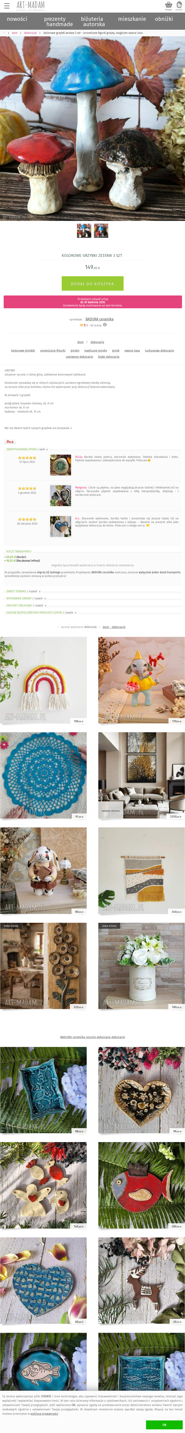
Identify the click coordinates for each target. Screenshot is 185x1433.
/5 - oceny (91, 325)
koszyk (168, 9)
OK (164, 1425)
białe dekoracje (108, 356)
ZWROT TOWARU (23, 591)
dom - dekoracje (114, 627)
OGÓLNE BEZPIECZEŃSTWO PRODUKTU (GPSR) (41, 612)
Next (177, 122)
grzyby (75, 350)
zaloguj (179, 9)
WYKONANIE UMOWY (26, 598)
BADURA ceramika (99, 319)
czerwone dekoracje (79, 356)
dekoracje (97, 342)
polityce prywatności (44, 1413)
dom (80, 342)
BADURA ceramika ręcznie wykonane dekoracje (92, 1037)
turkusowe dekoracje (159, 350)
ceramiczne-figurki (53, 350)
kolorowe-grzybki (23, 350)
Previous (7, 122)
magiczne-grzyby (95, 350)
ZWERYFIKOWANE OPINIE (27, 449)
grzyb (115, 350)
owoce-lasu (132, 350)
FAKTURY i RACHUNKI (26, 605)
